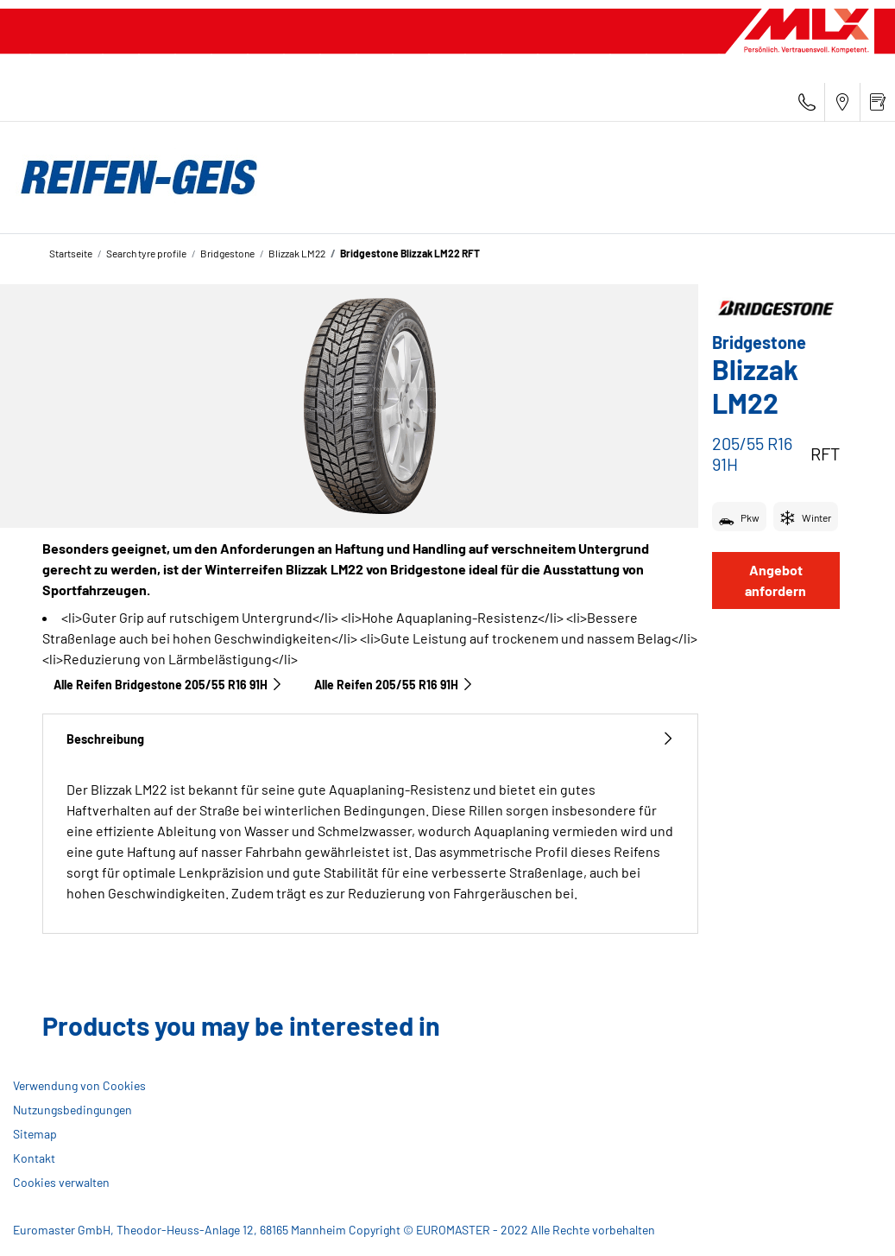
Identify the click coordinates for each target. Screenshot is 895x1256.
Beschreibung (370, 739)
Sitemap (35, 1133)
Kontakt (34, 1158)
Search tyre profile (146, 253)
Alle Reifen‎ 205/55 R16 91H (394, 684)
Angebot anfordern (775, 580)
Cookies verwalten (61, 1182)
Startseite (70, 253)
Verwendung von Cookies (79, 1085)
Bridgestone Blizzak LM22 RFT (410, 253)
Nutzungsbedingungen (72, 1109)
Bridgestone (227, 253)
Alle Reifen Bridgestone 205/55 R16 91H (168, 684)
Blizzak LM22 (296, 253)
